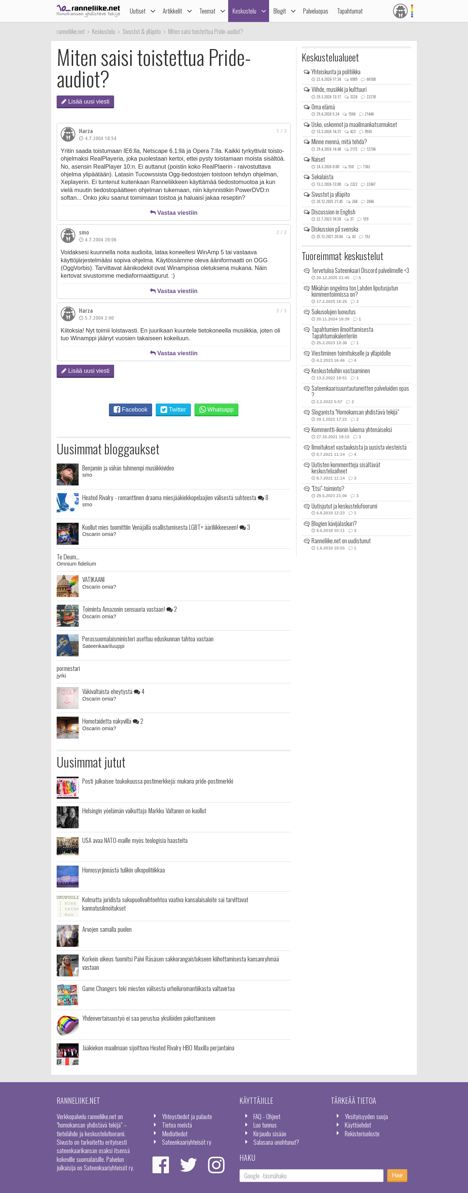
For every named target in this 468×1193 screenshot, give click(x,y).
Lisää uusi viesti (85, 101)
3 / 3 (281, 310)
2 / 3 (281, 232)
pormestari (68, 668)
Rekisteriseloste (362, 1133)
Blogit (279, 10)
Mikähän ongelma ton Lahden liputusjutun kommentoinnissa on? (355, 291)
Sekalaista (322, 176)
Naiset (318, 159)
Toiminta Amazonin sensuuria (129, 609)
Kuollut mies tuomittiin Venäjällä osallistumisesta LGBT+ (166, 527)
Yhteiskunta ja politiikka (336, 71)
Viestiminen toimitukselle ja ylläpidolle (351, 353)
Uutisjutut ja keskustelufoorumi (344, 506)
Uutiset (138, 10)
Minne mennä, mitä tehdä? (339, 141)
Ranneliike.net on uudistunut (341, 540)
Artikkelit (172, 10)
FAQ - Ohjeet (266, 1116)
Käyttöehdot (358, 1124)
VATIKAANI (93, 579)
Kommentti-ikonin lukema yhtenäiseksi (352, 429)
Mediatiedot (175, 1133)
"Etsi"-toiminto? (328, 488)
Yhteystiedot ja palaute (187, 1116)
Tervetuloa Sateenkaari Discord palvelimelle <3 (360, 270)
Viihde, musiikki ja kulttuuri (339, 89)
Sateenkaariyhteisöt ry (186, 1142)
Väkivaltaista (113, 691)
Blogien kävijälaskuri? (334, 523)
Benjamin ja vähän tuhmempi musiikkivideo (128, 467)
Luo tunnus (265, 1124)
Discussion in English (333, 211)
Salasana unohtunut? (276, 1142)
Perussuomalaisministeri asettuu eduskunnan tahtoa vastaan (148, 638)
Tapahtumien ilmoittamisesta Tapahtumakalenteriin (342, 332)
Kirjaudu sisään (269, 1133)
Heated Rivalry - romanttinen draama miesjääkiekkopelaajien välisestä (175, 497)
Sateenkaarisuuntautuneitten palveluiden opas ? (360, 391)
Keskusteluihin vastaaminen (341, 370)
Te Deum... (68, 556)
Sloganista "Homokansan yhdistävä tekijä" (355, 412)
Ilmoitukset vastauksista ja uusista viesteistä (359, 447)
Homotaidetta (112, 720)
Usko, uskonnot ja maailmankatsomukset (354, 124)
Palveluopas (315, 10)
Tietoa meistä (177, 1124)
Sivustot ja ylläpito (331, 194)
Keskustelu (244, 10)
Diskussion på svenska (335, 229)
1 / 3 (281, 130)
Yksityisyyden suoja (366, 1116)
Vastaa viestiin (174, 213)
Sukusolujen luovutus (334, 311)
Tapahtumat (350, 10)
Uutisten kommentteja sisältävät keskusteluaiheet (346, 468)
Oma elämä (323, 106)
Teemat (207, 10)
